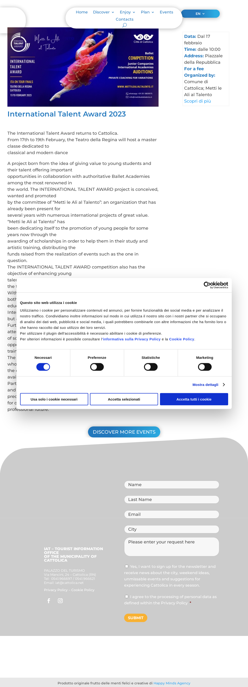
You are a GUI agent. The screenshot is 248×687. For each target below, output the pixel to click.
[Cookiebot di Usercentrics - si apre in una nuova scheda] (207, 285)
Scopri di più (197, 101)
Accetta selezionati (124, 399)
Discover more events (124, 432)
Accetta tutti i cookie (194, 399)
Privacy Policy (56, 590)
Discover (101, 12)
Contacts (124, 20)
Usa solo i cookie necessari (54, 399)
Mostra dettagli (205, 385)
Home (82, 12)
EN (198, 14)
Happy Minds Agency (172, 683)
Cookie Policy (181, 339)
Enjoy (125, 12)
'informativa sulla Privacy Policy (131, 339)
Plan (145, 12)
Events (166, 12)
